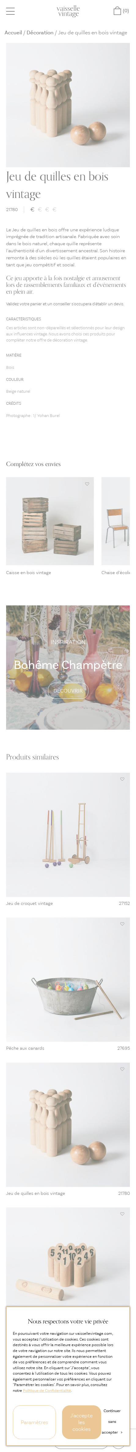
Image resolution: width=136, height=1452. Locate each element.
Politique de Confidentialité (47, 1390)
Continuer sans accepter (112, 1421)
